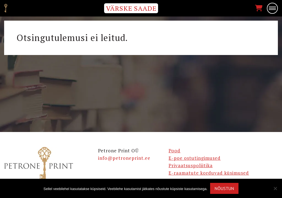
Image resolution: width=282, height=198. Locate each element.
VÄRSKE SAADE (131, 8)
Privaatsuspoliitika (191, 165)
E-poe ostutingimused (195, 158)
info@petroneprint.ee (124, 158)
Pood (174, 150)
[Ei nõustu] (275, 188)
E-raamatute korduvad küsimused (209, 173)
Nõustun (224, 188)
